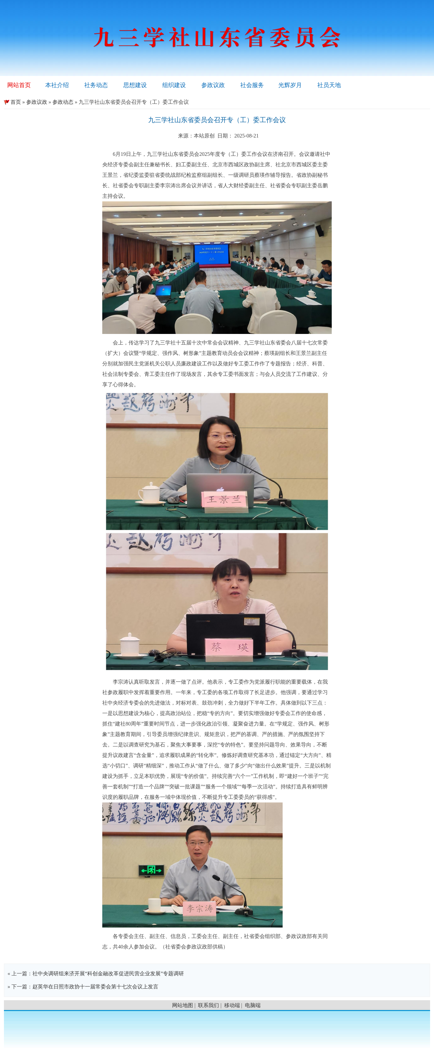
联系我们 (208, 1005)
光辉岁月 (290, 85)
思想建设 (135, 85)
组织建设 (174, 85)
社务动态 (96, 85)
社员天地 (329, 85)
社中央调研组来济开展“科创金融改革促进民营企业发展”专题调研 (108, 973)
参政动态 (62, 102)
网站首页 (19, 85)
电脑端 (253, 1005)
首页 (12, 102)
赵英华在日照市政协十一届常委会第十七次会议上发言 (95, 986)
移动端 (232, 1005)
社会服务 (252, 85)
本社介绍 (57, 85)
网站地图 (182, 1005)
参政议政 (213, 85)
